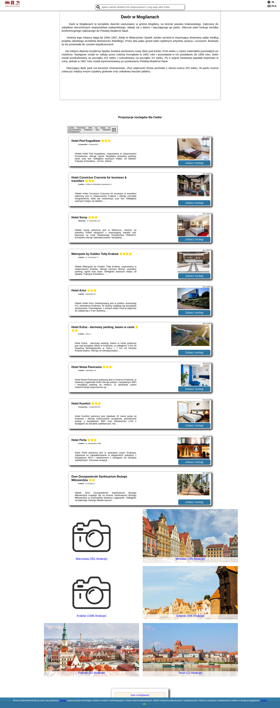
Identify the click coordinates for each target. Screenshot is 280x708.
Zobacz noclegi (194, 162)
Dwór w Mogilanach (140, 695)
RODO (264, 700)
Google (62, 700)
